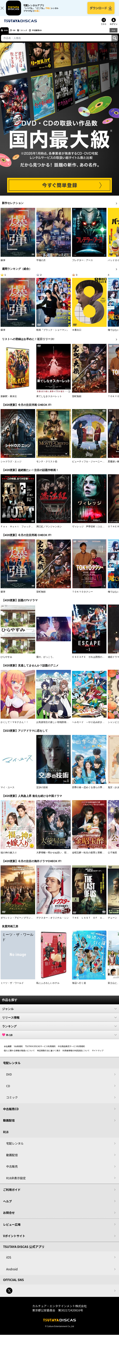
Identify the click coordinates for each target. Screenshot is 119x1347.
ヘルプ (7, 1205)
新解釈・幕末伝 (9, 400)
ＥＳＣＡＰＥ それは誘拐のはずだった (93, 660)
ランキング (59, 1030)
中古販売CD (47, 34)
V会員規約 (18, 1049)
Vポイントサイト (14, 1240)
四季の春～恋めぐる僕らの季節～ (89, 791)
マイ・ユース (7, 791)
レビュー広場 (11, 1228)
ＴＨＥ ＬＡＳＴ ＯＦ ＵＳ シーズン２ (95, 921)
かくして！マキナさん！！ (14, 726)
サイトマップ (97, 1054)
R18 (113, 34)
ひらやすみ (6, 660)
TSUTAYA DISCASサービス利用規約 (40, 1049)
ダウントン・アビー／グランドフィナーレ (23, 921)
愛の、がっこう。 (45, 660)
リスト (104, 28)
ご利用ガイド (11, 1193)
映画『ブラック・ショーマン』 (52, 333)
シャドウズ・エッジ (11, 465)
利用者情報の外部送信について (76, 1054)
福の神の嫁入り (9, 856)
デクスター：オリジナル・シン (52, 921)
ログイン (113, 28)
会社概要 (8, 1049)
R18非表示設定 (16, 1182)
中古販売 (12, 1170)
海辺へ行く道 (79, 986)
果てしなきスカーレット (49, 400)
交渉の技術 (42, 791)
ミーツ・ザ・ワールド (12, 986)
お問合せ (9, 1216)
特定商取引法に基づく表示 (48, 1054)
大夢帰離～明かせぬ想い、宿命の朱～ (56, 856)
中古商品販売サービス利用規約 (71, 1049)
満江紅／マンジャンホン (49, 530)
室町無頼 (76, 400)
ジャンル (59, 1012)
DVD (7, 34)
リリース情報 (59, 1021)
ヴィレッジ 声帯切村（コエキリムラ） (93, 530)
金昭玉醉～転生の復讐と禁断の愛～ (90, 856)
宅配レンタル (15, 1147)
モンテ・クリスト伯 (46, 465)
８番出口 (76, 333)
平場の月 (41, 264)
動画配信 (9, 1124)
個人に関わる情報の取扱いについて (19, 1054)
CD (18, 34)
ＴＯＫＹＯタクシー (82, 595)
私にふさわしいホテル (48, 986)
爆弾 (3, 264)
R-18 (59, 1038)
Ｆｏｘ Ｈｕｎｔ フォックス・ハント (21, 530)
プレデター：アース (82, 264)
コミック (30, 34)
